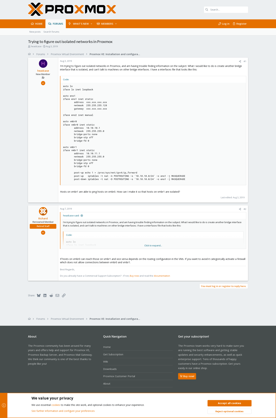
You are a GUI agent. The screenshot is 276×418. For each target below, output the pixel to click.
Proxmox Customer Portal (119, 376)
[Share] (240, 61)
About (106, 383)
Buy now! (187, 376)
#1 (245, 61)
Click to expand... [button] (153, 245)
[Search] (226, 10)
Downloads (110, 369)
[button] (91, 24)
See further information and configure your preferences (63, 411)
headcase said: (71, 215)
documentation (162, 275)
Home (107, 347)
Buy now (134, 275)
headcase (36, 46)
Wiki (105, 361)
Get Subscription (113, 354)
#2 (245, 209)
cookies (55, 405)
